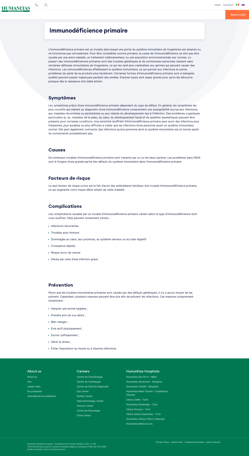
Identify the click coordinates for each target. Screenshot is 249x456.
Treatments (110, 14)
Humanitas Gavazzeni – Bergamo (144, 381)
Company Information (194, 442)
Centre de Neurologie (88, 410)
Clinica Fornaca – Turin (138, 409)
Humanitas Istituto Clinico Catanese (145, 418)
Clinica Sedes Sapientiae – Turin (143, 413)
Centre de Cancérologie (90, 376)
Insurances (228, 5)
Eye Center (83, 391)
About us (32, 376)
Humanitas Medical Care (139, 423)
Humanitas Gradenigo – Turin (141, 404)
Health (217, 5)
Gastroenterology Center (90, 400)
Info (29, 381)
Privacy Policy (162, 442)
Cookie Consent (213, 442)
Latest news (33, 386)
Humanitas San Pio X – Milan (141, 376)
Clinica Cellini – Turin (137, 399)
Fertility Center (85, 395)
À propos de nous (44, 14)
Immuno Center (85, 405)
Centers (129, 14)
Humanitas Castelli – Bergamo (142, 386)
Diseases (90, 14)
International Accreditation (41, 395)
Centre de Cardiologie (89, 381)
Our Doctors (70, 14)
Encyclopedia (34, 391)
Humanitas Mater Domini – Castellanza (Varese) (147, 393)
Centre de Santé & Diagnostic (93, 386)
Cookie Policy (177, 442)
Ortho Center (84, 415)
